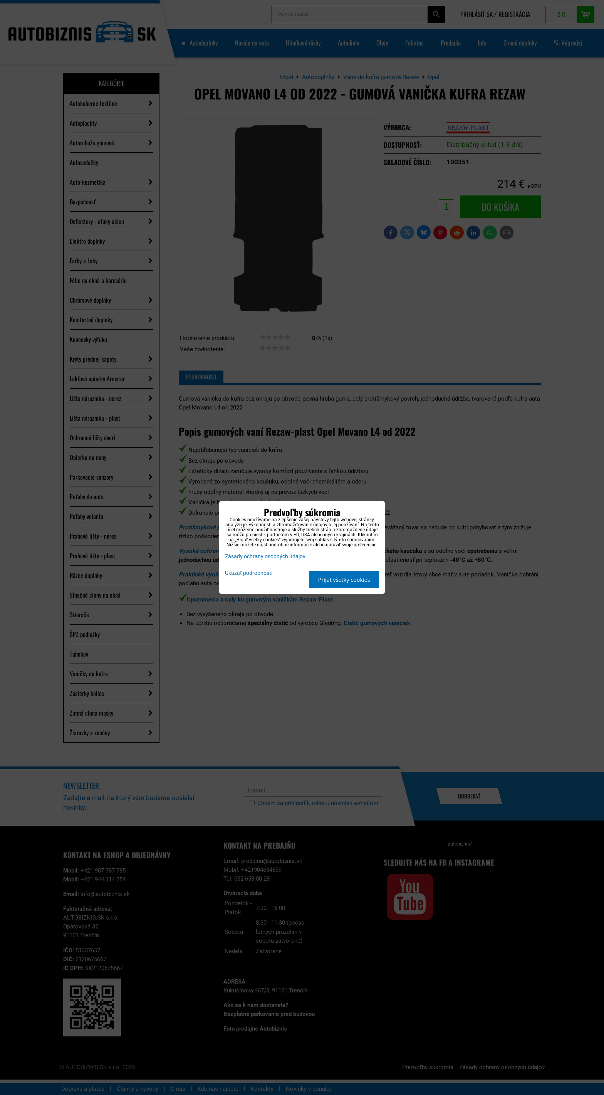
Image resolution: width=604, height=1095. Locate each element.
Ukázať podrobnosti (248, 573)
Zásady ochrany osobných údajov (265, 556)
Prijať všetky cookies (344, 579)
